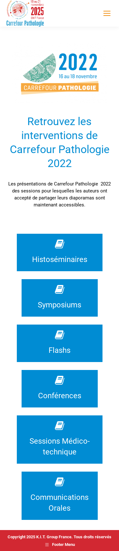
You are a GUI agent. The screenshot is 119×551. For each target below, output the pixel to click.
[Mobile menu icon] (107, 13)
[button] (11, 539)
